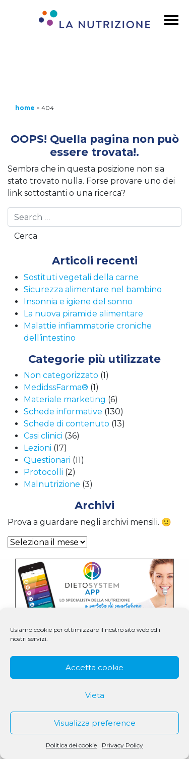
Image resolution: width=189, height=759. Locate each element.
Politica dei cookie (71, 745)
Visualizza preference (95, 723)
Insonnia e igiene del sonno (78, 301)
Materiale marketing (65, 399)
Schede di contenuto (66, 423)
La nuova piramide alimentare (83, 313)
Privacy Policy (122, 745)
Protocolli (43, 472)
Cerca (25, 236)
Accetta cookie (94, 667)
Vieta (94, 695)
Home (25, 108)
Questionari (47, 460)
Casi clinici (43, 436)
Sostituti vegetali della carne (81, 277)
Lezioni (37, 448)
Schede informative (63, 411)
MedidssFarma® (56, 387)
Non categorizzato (61, 375)
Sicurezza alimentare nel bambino (93, 289)
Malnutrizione (52, 484)
